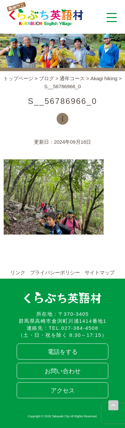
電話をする (63, 351)
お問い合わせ (63, 371)
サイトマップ (100, 272)
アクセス (63, 390)
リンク (17, 272)
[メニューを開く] (111, 17)
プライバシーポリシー (55, 272)
